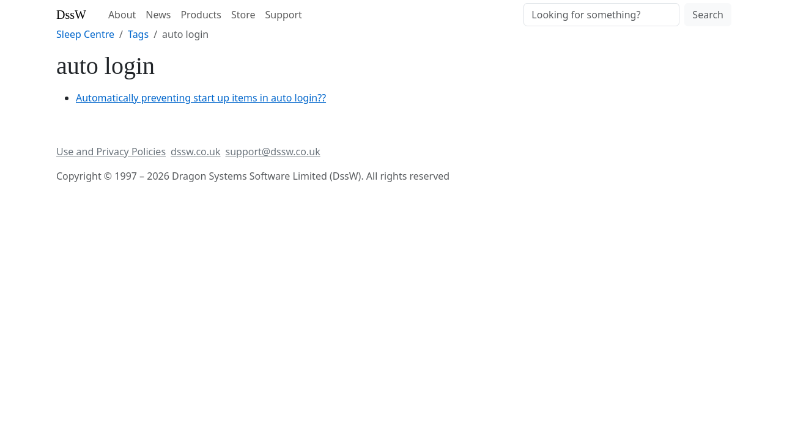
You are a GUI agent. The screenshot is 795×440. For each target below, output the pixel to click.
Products (200, 14)
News (158, 14)
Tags (138, 34)
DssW (71, 14)
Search (707, 14)
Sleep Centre (85, 34)
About (122, 14)
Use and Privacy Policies (111, 151)
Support (283, 14)
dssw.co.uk (195, 151)
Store (243, 14)
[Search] (601, 14)
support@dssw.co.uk (273, 151)
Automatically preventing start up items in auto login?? (201, 98)
